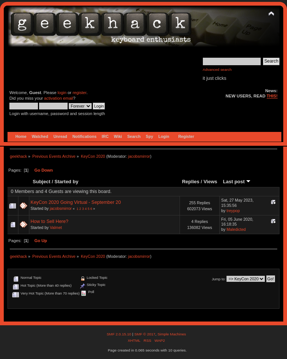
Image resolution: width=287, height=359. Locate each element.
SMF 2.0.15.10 (119, 334)
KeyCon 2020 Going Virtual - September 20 (75, 202)
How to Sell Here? (49, 221)
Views (211, 181)
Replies (190, 181)
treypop (233, 210)
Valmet (56, 227)
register (79, 92)
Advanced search (217, 69)
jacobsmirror (139, 156)
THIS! (272, 96)
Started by (66, 181)
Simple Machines (171, 334)
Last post (237, 181)
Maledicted (236, 229)
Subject (41, 181)
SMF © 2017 (144, 334)
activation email (58, 98)
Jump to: (219, 279)
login (61, 92)
